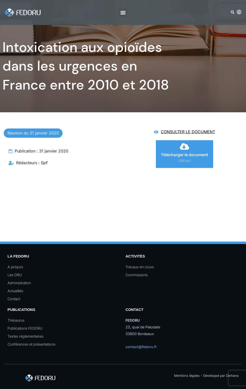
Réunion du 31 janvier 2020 (33, 132)
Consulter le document (188, 131)
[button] (123, 12)
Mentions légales (187, 376)
